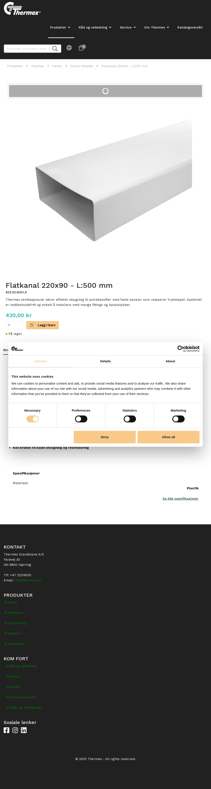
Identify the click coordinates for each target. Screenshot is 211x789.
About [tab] (170, 361)
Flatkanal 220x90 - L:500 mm (124, 66)
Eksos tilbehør (81, 66)
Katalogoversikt (190, 27)
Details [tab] (105, 361)
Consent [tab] (40, 361)
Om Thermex (154, 27)
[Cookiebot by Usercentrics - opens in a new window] (181, 348)
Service (126, 27)
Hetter (57, 66)
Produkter (15, 66)
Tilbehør (37, 66)
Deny (105, 437)
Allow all (168, 437)
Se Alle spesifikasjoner (180, 499)
